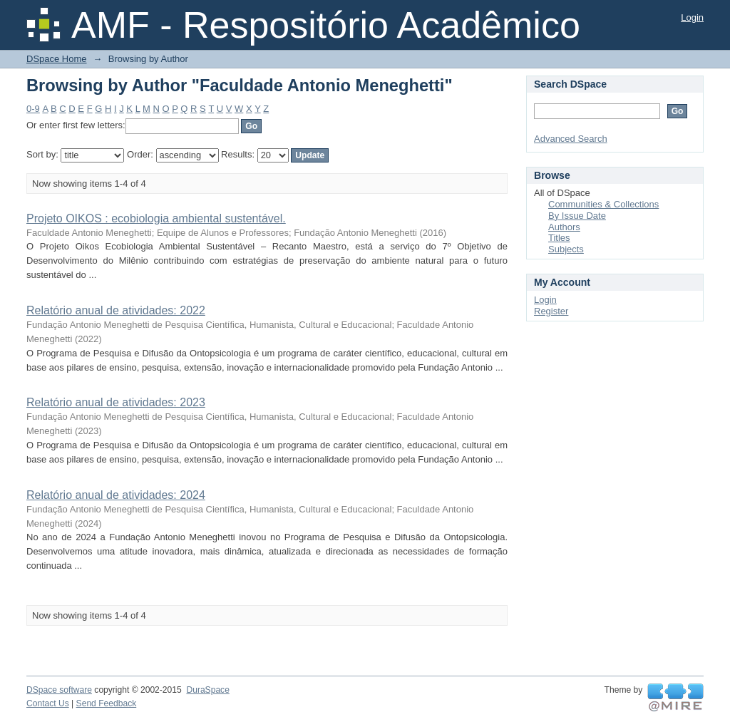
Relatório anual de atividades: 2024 (115, 495)
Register (551, 311)
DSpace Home (56, 58)
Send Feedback (106, 703)
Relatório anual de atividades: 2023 (115, 402)
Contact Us (47, 703)
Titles (559, 237)
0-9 (33, 108)
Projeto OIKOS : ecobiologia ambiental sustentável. (156, 218)
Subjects (566, 249)
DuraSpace (207, 690)
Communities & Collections (603, 204)
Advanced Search (570, 138)
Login (692, 17)
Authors (564, 227)
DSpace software (59, 690)
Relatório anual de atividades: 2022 (115, 310)
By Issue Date (577, 215)
